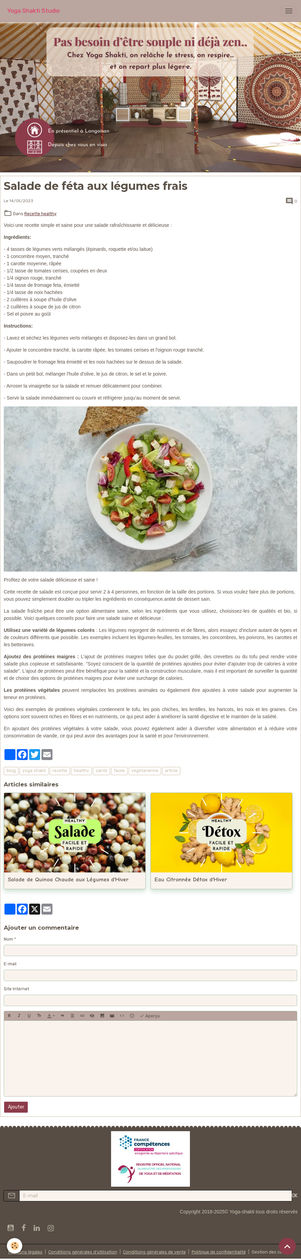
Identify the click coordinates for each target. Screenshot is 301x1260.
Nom (8, 939)
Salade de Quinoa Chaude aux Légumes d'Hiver (68, 879)
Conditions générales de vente (154, 1252)
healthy (81, 770)
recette (59, 770)
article (171, 770)
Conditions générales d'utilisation (82, 1252)
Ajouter (16, 1107)
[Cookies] (14, 1245)
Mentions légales (25, 1252)
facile (119, 770)
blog (11, 770)
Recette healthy (40, 213)
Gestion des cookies (272, 1252)
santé (101, 770)
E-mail (10, 964)
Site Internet (16, 989)
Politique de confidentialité (219, 1252)
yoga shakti (34, 770)
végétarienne (144, 770)
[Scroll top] (287, 1246)
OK (295, 1196)
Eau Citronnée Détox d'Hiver (191, 879)
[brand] (33, 11)
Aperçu (150, 1016)
